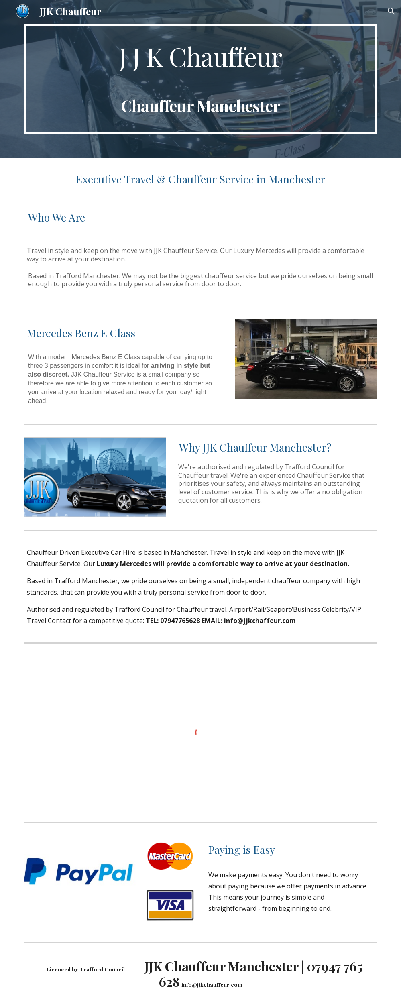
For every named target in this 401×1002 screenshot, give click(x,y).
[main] (200, 79)
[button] (391, 11)
